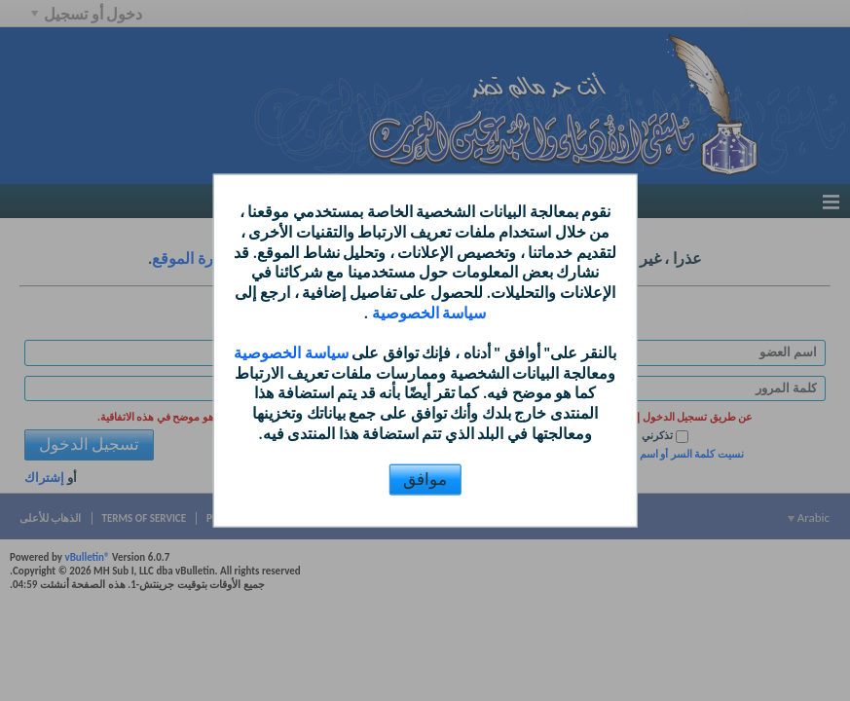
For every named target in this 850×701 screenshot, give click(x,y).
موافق (425, 478)
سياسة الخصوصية (427, 313)
